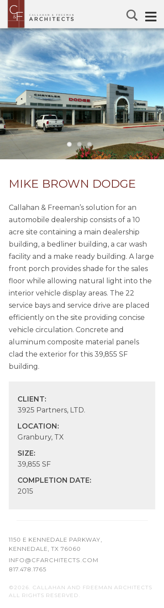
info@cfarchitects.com (53, 559)
